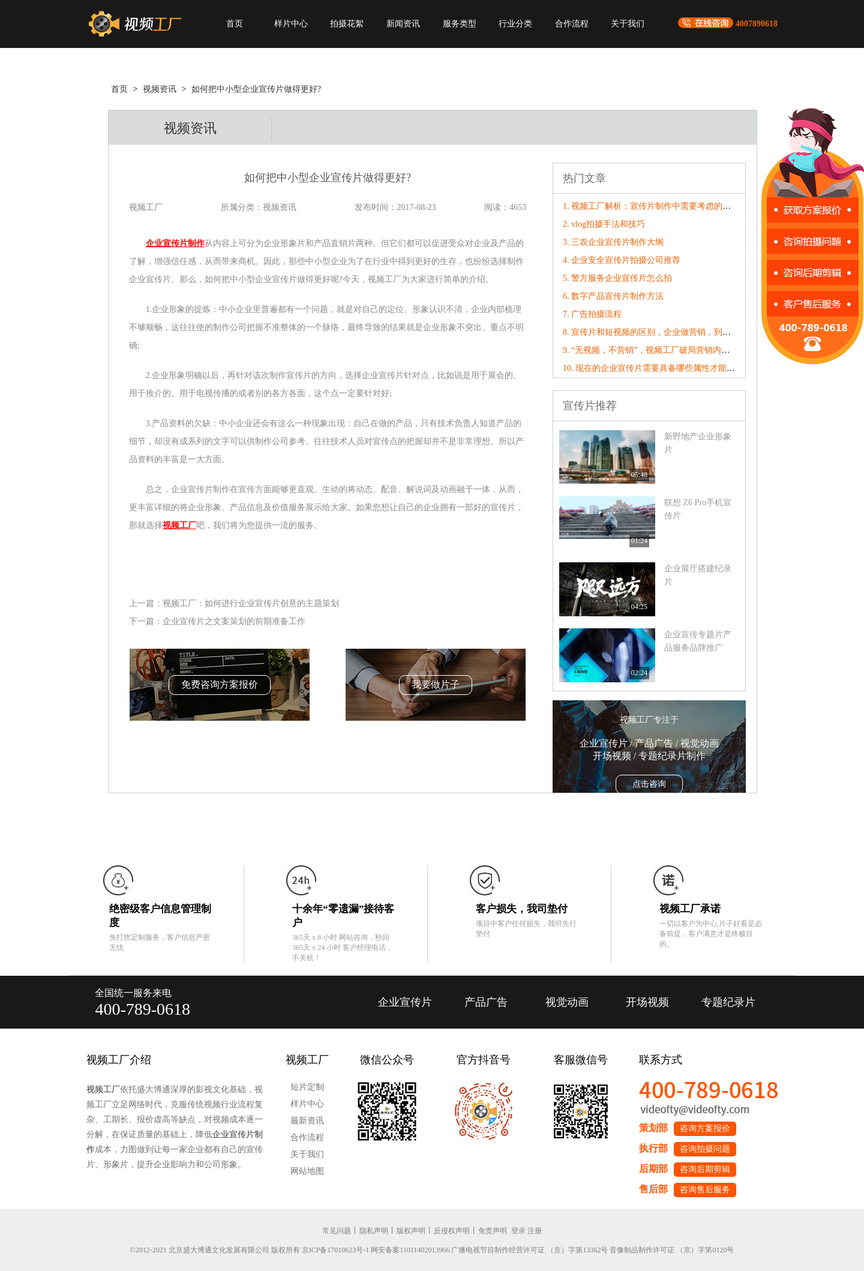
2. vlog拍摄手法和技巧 (604, 224)
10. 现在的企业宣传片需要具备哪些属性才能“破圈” (657, 368)
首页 (234, 23)
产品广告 (486, 1002)
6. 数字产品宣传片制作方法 (613, 296)
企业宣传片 (405, 1002)
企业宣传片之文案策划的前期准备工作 (234, 621)
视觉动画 (567, 1002)
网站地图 (307, 1171)
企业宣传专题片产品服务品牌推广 (697, 641)
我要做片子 (436, 684)
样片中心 (291, 23)
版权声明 (411, 1231)
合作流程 (572, 23)
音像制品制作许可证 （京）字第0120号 (672, 1250)
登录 (518, 1231)
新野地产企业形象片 (697, 443)
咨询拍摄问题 (705, 1148)
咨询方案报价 (705, 1128)
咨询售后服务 (705, 1189)
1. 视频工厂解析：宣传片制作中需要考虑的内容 (651, 206)
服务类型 (459, 23)
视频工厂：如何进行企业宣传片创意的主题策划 (251, 603)
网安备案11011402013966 (410, 1250)
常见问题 (336, 1231)
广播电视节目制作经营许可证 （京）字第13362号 (529, 1250)
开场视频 (647, 1002)
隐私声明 (373, 1231)
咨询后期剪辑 (705, 1169)
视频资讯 (159, 89)
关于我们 (627, 23)
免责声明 (492, 1231)
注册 (534, 1231)
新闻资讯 (403, 23)
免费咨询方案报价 (219, 684)
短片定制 (307, 1087)
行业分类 (515, 23)
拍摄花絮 (347, 23)
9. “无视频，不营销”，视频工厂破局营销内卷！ (650, 350)
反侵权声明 (452, 1231)
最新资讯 (307, 1120)
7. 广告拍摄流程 (592, 314)
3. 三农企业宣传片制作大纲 (613, 242)
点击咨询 (649, 784)
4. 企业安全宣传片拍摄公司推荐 (621, 260)
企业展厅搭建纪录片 (697, 575)
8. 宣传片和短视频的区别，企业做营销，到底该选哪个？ (668, 332)
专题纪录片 (728, 1002)
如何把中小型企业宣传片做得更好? (256, 89)
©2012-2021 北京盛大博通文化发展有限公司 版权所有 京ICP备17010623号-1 (250, 1250)
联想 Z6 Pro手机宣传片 (697, 509)
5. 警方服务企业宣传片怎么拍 (617, 278)
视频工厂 (103, 1089)
